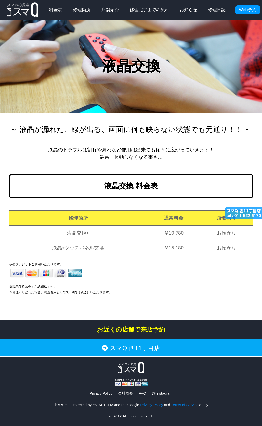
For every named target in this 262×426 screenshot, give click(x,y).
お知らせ (188, 9)
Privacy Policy (100, 393)
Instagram (162, 393)
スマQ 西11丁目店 (131, 348)
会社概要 (125, 393)
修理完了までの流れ (149, 9)
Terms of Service (185, 405)
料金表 (55, 9)
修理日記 (217, 9)
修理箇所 (82, 9)
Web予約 (248, 9)
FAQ (142, 393)
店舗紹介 (110, 9)
